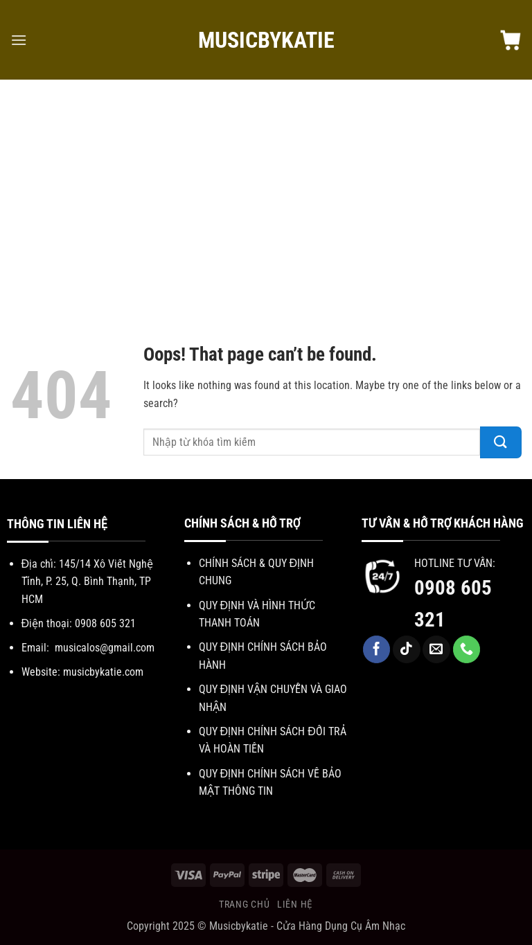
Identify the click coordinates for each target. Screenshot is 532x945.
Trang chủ (244, 904)
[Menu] (18, 40)
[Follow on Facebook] (377, 649)
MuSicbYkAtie (266, 40)
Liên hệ (295, 904)
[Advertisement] (266, 197)
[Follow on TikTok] (406, 649)
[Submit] (501, 442)
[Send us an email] (436, 649)
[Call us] (467, 649)
